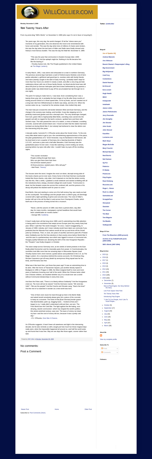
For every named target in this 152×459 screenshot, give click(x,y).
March (106, 326)
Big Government (108, 68)
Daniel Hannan (108, 82)
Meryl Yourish (107, 148)
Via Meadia (106, 221)
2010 (104, 275)
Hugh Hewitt (107, 93)
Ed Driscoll (107, 86)
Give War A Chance (50, 318)
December (108, 280)
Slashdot (106, 206)
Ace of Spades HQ (109, 53)
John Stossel (107, 130)
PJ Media (106, 170)
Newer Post (25, 409)
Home (57, 409)
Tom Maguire (107, 217)
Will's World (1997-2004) (111, 244)
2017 (104, 260)
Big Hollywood (108, 71)
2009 (104, 278)
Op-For (105, 163)
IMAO (105, 97)
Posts (104, 348)
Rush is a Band (108, 192)
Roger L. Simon (108, 188)
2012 (104, 269)
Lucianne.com (108, 137)
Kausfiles (106, 134)
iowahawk (106, 104)
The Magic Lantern (40, 66)
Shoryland (106, 203)
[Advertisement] (108, 36)
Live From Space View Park (113, 291)
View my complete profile (108, 339)
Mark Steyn (107, 141)
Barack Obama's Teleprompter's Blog (116, 64)
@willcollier (110, 24)
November (108, 283)
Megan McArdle (108, 144)
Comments (106, 352)
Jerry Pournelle (108, 115)
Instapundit (107, 101)
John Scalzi (107, 126)
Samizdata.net (108, 196)
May (105, 320)
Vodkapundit (107, 225)
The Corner (107, 210)
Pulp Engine (107, 177)
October (107, 305)
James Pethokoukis (110, 112)
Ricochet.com (108, 185)
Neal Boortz (107, 155)
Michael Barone (108, 152)
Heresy (43, 167)
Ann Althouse (107, 61)
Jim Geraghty (107, 119)
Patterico (106, 166)
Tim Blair (106, 214)
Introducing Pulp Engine (112, 296)
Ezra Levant (107, 90)
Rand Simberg (108, 181)
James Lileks (107, 108)
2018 (104, 257)
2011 (104, 272)
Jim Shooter (107, 123)
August (106, 311)
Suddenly (44, 215)
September (108, 308)
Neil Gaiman (107, 159)
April (106, 323)
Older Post (88, 409)
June (106, 317)
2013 (104, 266)
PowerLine (106, 174)
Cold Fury (106, 75)
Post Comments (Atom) (37, 413)
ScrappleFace (107, 199)
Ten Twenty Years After (111, 294)
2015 (104, 263)
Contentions (107, 79)
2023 (104, 254)
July (105, 314)
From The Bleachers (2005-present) (115, 235)
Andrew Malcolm (109, 57)
